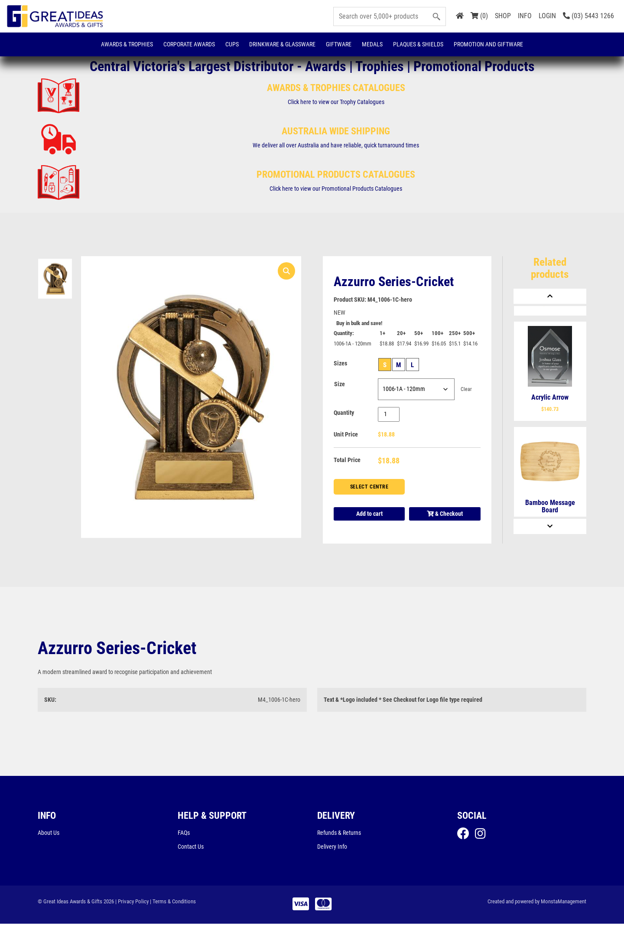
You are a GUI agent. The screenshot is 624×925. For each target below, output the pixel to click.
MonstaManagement (563, 902)
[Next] (550, 526)
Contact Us (191, 847)
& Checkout (445, 514)
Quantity (344, 413)
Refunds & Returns (339, 833)
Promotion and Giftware (488, 44)
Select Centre (369, 487)
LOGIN (547, 16)
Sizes (340, 364)
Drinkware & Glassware (282, 44)
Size (339, 384)
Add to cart (369, 514)
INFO (525, 16)
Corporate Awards (189, 44)
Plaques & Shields (418, 44)
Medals (372, 44)
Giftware (338, 44)
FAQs (184, 833)
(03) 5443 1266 (588, 16)
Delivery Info (332, 847)
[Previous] (550, 296)
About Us (48, 833)
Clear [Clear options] (466, 390)
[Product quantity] (389, 414)
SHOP (503, 16)
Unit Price (346, 435)
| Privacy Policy (132, 902)
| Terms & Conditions (173, 902)
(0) (479, 16)
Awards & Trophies (127, 44)
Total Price (347, 460)
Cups (232, 44)
